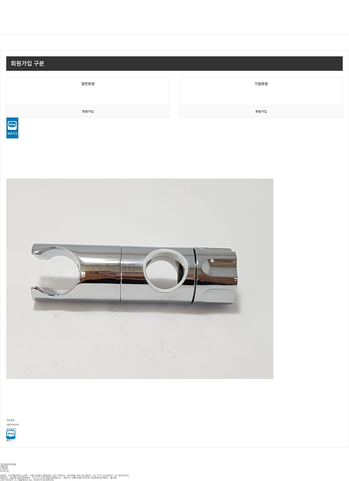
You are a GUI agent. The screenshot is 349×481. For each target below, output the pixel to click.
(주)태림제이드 (26, 10)
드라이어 (181, 26)
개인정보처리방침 (8, 464)
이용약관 (4, 466)
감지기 (95, 26)
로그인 (282, 8)
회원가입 (293, 8)
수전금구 (225, 26)
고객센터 (344, 8)
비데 (56, 26)
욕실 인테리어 (12, 26)
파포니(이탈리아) (334, 26)
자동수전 (137, 26)
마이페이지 (319, 8)
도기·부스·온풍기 (276, 26)
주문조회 (332, 8)
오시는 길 (4, 471)
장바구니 (305, 8)
